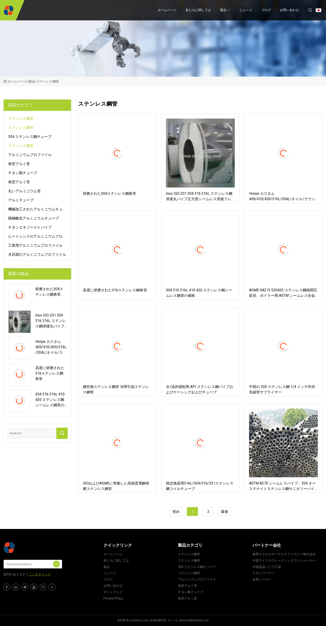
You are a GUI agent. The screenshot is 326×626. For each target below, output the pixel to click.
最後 (224, 511)
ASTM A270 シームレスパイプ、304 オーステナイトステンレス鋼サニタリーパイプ (282, 486)
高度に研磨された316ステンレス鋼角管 (115, 290)
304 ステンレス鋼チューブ (29, 136)
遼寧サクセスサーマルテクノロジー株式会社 (284, 554)
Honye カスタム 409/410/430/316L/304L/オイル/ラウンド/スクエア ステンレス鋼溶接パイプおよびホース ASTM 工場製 (283, 196)
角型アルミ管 (19, 164)
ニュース (246, 10)
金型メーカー (261, 579)
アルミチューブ (21, 200)
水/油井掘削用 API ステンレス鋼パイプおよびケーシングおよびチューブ (199, 389)
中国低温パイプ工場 (266, 567)
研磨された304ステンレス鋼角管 (109, 193)
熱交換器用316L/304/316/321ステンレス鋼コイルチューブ (199, 486)
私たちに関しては (198, 10)
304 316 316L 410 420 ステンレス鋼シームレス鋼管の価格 (199, 293)
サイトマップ (112, 592)
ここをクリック (40, 574)
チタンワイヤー (263, 573)
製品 (223, 10)
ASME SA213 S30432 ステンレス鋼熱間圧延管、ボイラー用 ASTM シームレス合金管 (283, 293)
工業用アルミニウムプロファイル (35, 245)
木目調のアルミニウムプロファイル (37, 254)
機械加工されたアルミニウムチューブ (37, 210)
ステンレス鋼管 (21, 118)
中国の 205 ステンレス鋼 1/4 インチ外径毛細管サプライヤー (282, 389)
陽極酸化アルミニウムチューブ (33, 218)
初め (176, 511)
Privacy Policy (113, 598)
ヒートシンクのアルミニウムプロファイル (37, 237)
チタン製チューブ (22, 173)
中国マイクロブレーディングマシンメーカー (284, 560)
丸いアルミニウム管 (24, 191)
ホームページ (167, 10)
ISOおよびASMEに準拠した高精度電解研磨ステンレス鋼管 (116, 486)
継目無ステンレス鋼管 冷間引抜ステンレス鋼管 (116, 389)
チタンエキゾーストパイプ (30, 227)
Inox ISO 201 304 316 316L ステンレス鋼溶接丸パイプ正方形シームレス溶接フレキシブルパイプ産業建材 (199, 196)
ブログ (266, 10)
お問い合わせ (289, 10)
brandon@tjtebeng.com (194, 620)
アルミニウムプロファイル (30, 155)
